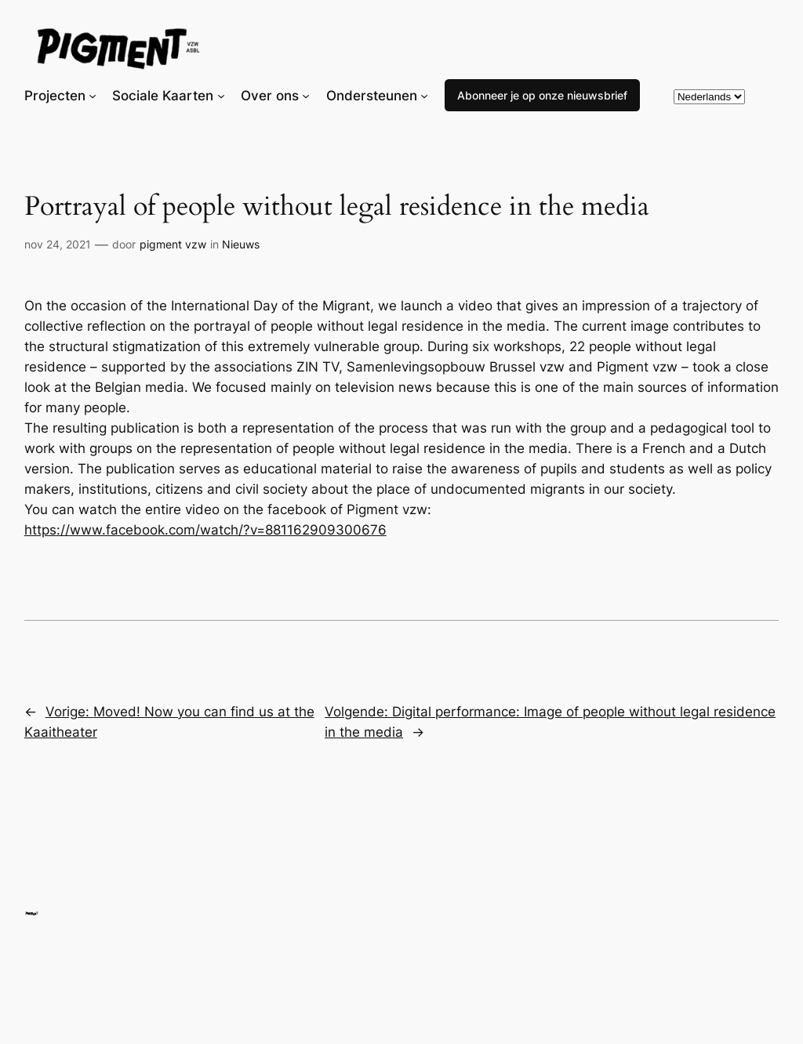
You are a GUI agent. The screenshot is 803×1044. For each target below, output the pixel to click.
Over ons (270, 95)
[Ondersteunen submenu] (424, 96)
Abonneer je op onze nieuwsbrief (542, 95)
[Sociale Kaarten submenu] (221, 96)
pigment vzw (173, 244)
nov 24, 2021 (57, 244)
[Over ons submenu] (306, 96)
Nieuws (241, 244)
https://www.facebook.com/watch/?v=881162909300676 (205, 530)
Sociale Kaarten (162, 95)
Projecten (54, 95)
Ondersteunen (371, 95)
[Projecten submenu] (92, 96)
